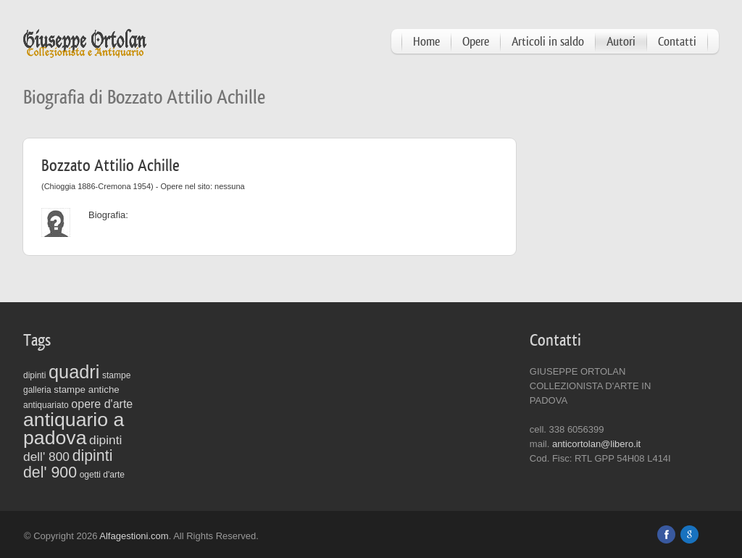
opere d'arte (102, 404)
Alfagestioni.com (133, 535)
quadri (74, 372)
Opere (475, 42)
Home (426, 42)
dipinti (34, 375)
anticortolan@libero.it (596, 443)
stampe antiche (86, 389)
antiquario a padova (73, 429)
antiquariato (46, 405)
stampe (116, 375)
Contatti (677, 42)
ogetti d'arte (102, 475)
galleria (37, 390)
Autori (620, 42)
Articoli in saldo (548, 42)
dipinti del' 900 (67, 464)
